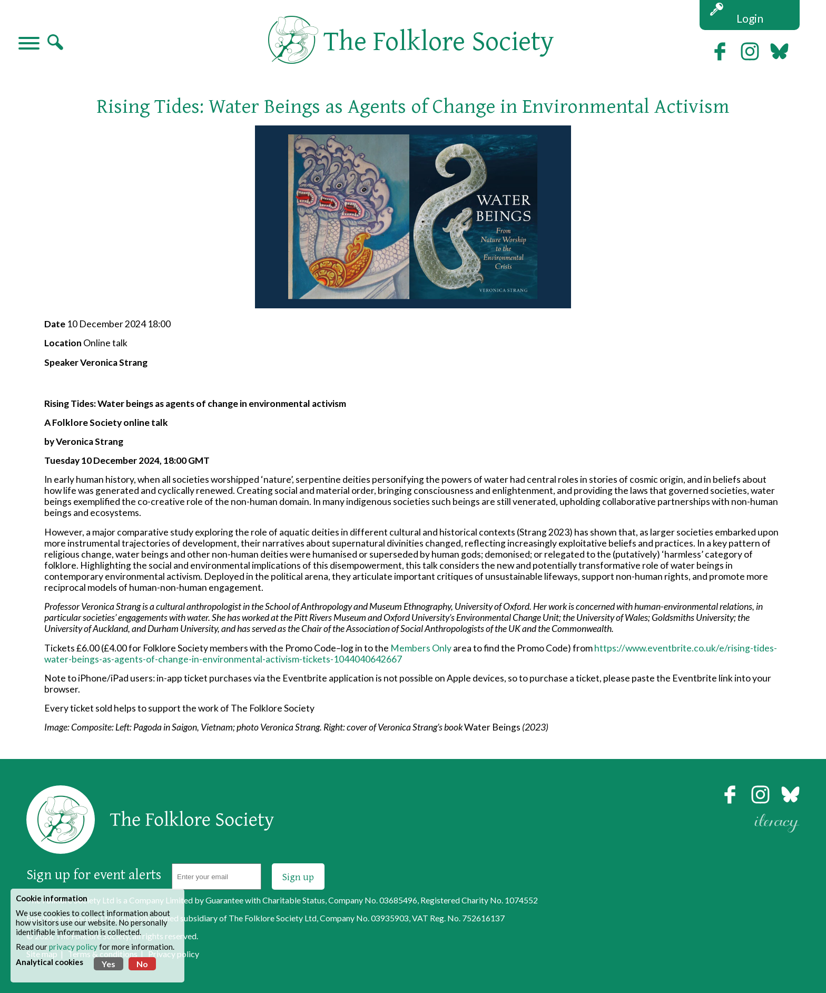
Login (749, 18)
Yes (108, 964)
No (142, 964)
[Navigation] (29, 44)
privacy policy (73, 946)
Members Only (420, 648)
